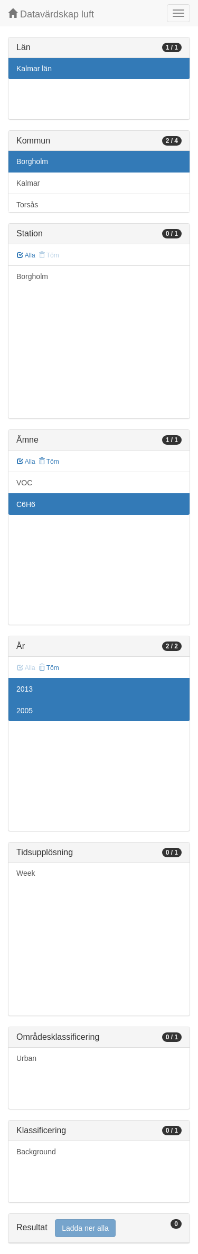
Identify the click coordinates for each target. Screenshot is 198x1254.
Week (25, 873)
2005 (24, 710)
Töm (49, 461)
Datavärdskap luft (51, 14)
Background (36, 1151)
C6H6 (25, 504)
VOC (24, 482)
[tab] (99, 1228)
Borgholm (32, 161)
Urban (26, 1058)
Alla (26, 255)
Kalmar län (34, 68)
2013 (24, 689)
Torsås (27, 204)
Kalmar (28, 183)
